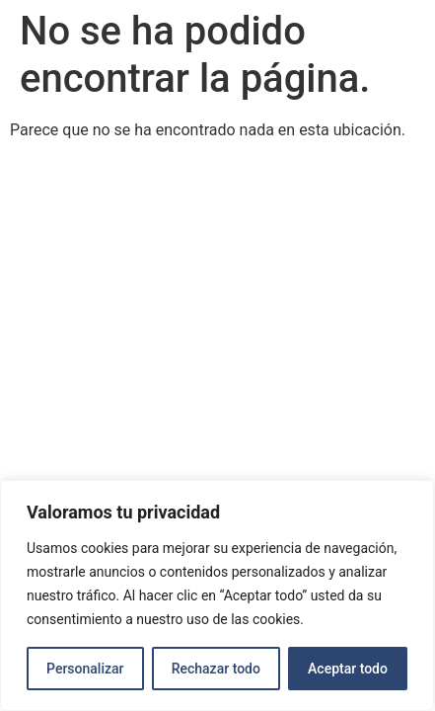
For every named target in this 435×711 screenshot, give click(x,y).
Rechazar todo (216, 668)
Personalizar (84, 668)
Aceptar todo (348, 668)
